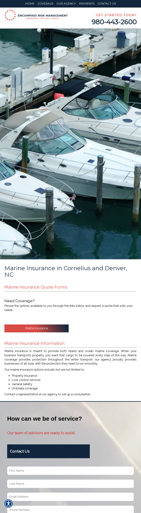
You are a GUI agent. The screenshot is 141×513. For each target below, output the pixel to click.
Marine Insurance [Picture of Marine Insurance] (36, 328)
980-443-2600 (114, 22)
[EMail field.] (70, 497)
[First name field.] (70, 470)
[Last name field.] (70, 484)
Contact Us (20, 451)
